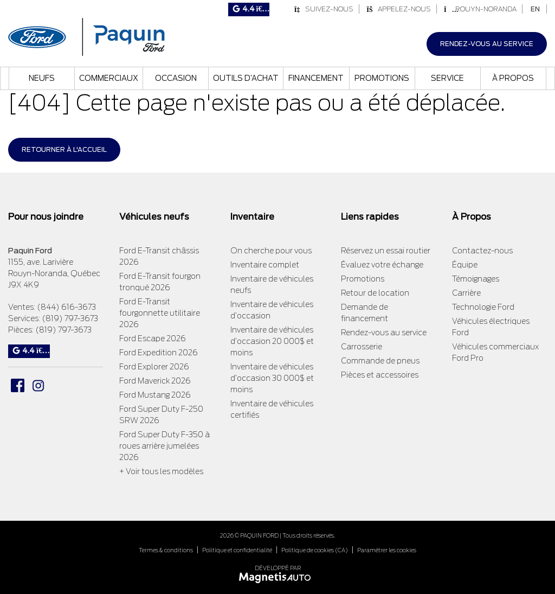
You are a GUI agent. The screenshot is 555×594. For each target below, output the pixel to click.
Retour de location (375, 293)
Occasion (176, 78)
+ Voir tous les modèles (161, 471)
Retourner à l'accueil (64, 149)
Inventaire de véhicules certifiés (271, 409)
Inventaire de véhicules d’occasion (271, 310)
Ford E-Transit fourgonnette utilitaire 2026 (159, 313)
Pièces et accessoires (379, 375)
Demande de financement (364, 313)
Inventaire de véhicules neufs (271, 284)
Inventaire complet (264, 264)
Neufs (42, 78)
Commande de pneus (380, 360)
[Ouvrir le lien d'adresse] (54, 273)
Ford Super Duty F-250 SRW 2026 (161, 415)
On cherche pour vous (271, 250)
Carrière (466, 293)
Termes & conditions (166, 550)
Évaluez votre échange (382, 264)
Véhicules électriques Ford (491, 327)
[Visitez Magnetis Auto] (278, 577)
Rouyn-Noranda (480, 9)
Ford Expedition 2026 (158, 352)
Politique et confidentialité (237, 550)
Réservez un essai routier (385, 250)
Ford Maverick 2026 (155, 380)
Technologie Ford (483, 307)
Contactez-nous (482, 250)
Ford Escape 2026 (152, 338)
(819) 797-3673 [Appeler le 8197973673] (70, 318)
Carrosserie (361, 346)
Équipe (464, 264)
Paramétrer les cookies (386, 550)
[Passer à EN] (535, 9)
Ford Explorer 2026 (154, 366)
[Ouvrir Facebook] (17, 385)
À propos (513, 78)
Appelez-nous (398, 9)
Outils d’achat (246, 78)
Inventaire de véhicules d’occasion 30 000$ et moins (272, 378)
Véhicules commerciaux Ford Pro (495, 352)
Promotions (381, 78)
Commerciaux (108, 78)
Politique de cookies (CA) (314, 550)
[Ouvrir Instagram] (38, 385)
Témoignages (475, 278)
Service (447, 78)
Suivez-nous (323, 9)
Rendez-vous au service (486, 44)
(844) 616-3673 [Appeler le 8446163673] (66, 307)
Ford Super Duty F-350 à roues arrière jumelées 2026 (164, 446)
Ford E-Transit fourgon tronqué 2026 (160, 282)
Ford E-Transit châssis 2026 (159, 256)
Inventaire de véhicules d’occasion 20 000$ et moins (272, 341)
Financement (316, 78)
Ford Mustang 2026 (155, 395)
